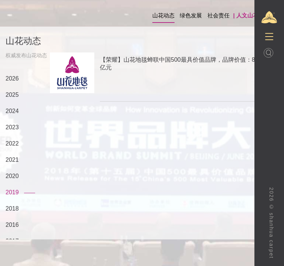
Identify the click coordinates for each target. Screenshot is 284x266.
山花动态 (163, 15)
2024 (12, 111)
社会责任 (218, 15)
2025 (12, 95)
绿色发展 (191, 15)
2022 (12, 144)
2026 (12, 79)
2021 (12, 160)
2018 (12, 209)
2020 (12, 176)
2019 (12, 193)
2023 (12, 128)
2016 (12, 225)
